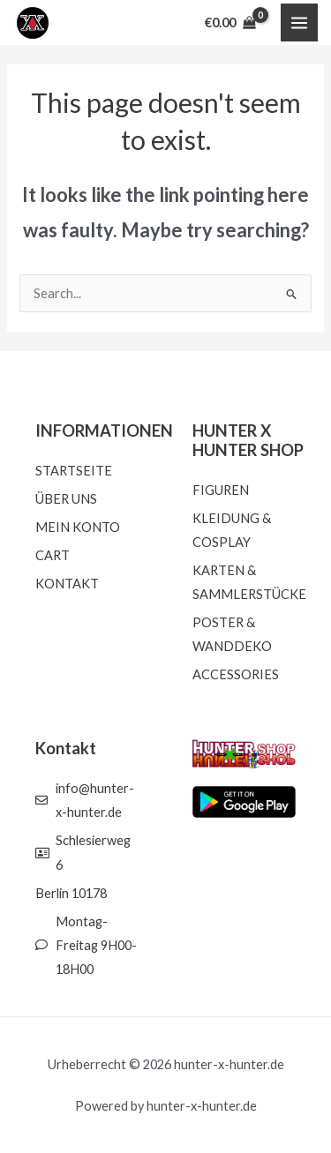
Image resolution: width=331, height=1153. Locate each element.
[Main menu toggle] (299, 22)
